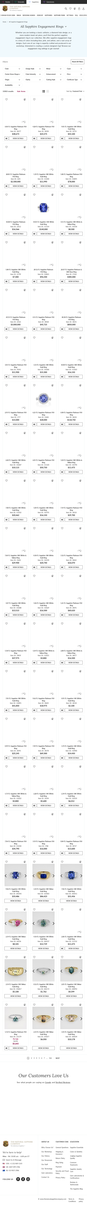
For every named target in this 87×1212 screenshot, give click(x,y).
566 (50, 1058)
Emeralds (21, 2)
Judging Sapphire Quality (76, 1157)
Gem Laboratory (47, 1173)
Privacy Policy (60, 1178)
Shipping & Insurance (59, 1153)
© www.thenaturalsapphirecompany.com (52, 1199)
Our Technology (46, 1169)
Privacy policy (81, 1200)
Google (48, 1082)
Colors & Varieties (76, 1152)
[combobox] (78, 91)
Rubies (8, 2)
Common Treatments (74, 1164)
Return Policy (60, 1158)
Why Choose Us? (47, 1147)
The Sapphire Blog (76, 1189)
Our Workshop (46, 1152)
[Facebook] (23, 1179)
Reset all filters (77, 62)
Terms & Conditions (72, 1200)
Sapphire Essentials (76, 1147)
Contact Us (45, 1177)
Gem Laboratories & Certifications (77, 1177)
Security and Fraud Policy (62, 1172)
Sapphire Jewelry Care (76, 1170)
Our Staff (44, 1164)
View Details (18, 138)
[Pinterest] (18, 1179)
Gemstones (50, 2)
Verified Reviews (63, 1082)
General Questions (62, 1147)
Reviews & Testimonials (74, 1183)
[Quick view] (6, 138)
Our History (45, 1156)
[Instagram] (28, 1179)
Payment (59, 1167)
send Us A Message (13, 1160)
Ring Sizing (59, 1162)
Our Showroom (46, 1160)
